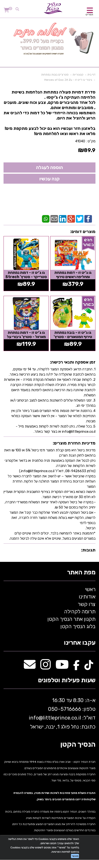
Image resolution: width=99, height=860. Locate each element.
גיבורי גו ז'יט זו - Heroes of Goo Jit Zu (68, 79)
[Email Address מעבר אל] (30, 667)
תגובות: (88, 550)
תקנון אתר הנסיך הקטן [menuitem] (71, 619)
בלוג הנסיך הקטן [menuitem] (77, 626)
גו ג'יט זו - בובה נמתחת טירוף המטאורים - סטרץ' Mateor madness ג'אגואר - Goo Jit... (73, 338)
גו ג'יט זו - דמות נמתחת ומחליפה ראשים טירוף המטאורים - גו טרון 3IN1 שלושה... (73, 278)
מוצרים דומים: (82, 231)
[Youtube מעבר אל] (62, 667)
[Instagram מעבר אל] (45, 667)
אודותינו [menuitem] (87, 596)
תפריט (89, 14)
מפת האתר (81, 572)
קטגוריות (78, 74)
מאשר (75, 856)
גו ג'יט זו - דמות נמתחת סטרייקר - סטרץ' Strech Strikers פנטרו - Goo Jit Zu (26, 278)
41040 (80, 141)
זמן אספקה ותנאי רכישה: (72, 362)
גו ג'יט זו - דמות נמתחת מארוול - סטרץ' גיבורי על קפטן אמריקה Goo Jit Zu (26, 336)
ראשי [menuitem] (90, 589)
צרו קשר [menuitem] (86, 604)
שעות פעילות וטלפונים (66, 680)
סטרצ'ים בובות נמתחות (55, 74)
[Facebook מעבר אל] (76, 667)
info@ (36, 718)
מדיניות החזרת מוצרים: (74, 443)
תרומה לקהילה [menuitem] (79, 611)
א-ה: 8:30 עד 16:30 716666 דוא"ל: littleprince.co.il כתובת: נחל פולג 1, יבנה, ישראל (61, 713)
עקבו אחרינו (79, 643)
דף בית (91, 74)
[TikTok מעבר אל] (88, 667)
